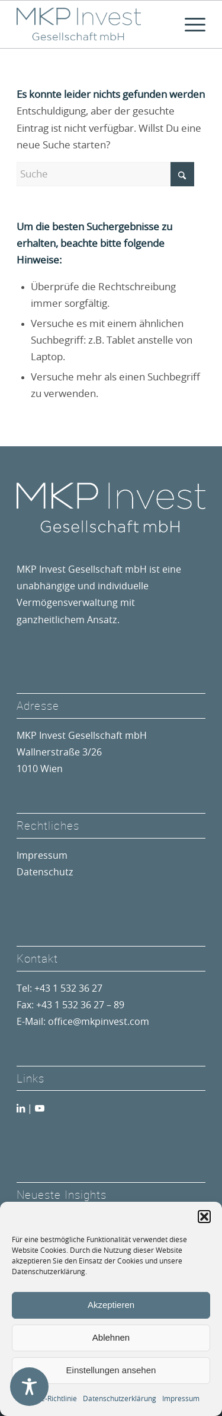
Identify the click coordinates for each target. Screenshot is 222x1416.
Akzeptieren (111, 1305)
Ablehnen (111, 1337)
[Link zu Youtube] (39, 1108)
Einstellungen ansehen (111, 1370)
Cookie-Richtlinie (49, 1398)
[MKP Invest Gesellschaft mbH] (92, 24)
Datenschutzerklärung (119, 1398)
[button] (204, 1217)
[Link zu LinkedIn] (21, 1108)
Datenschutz (45, 872)
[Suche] (105, 174)
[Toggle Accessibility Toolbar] (29, 1386)
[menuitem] (189, 24)
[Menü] (189, 24)
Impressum (181, 1398)
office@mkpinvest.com (98, 1022)
